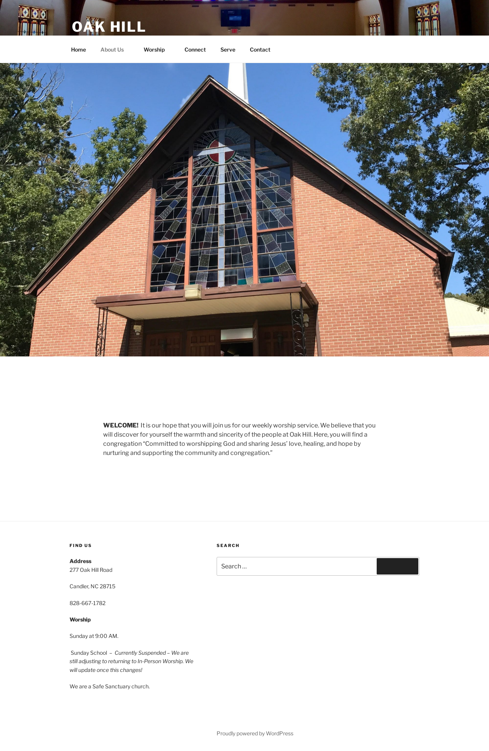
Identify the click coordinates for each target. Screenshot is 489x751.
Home (78, 49)
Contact (260, 49)
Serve (227, 49)
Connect (195, 49)
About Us (115, 49)
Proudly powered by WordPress (255, 733)
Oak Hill (109, 26)
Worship (158, 49)
